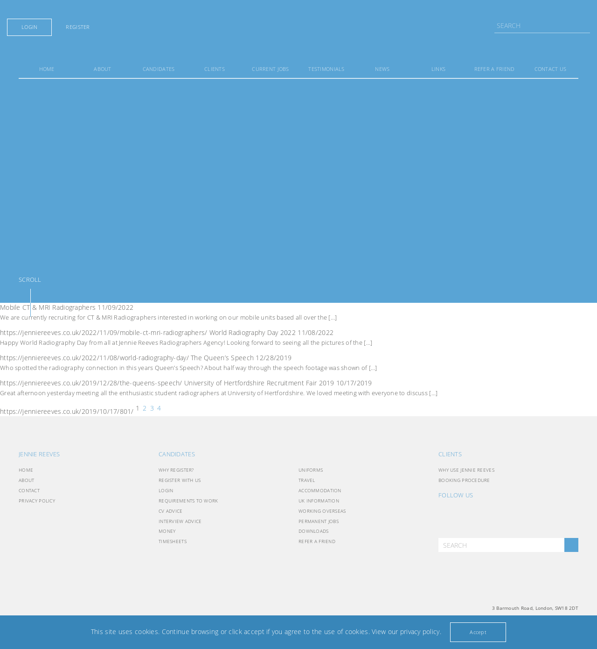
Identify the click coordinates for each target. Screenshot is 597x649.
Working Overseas (322, 511)
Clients (214, 68)
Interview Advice (180, 521)
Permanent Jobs (318, 521)
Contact (29, 490)
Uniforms (310, 470)
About (102, 68)
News (382, 68)
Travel (306, 480)
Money (167, 531)
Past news (169, 409)
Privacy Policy (37, 500)
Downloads (313, 531)
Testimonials (326, 68)
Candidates (159, 68)
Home (46, 68)
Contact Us (551, 68)
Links (438, 68)
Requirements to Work (188, 500)
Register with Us (180, 480)
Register (78, 27)
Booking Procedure (464, 480)
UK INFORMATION (318, 500)
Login (29, 27)
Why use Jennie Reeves (466, 470)
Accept (478, 631)
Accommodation (319, 490)
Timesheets (173, 541)
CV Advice (171, 511)
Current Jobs (270, 68)
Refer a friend (494, 68)
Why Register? (176, 470)
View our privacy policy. (406, 631)
